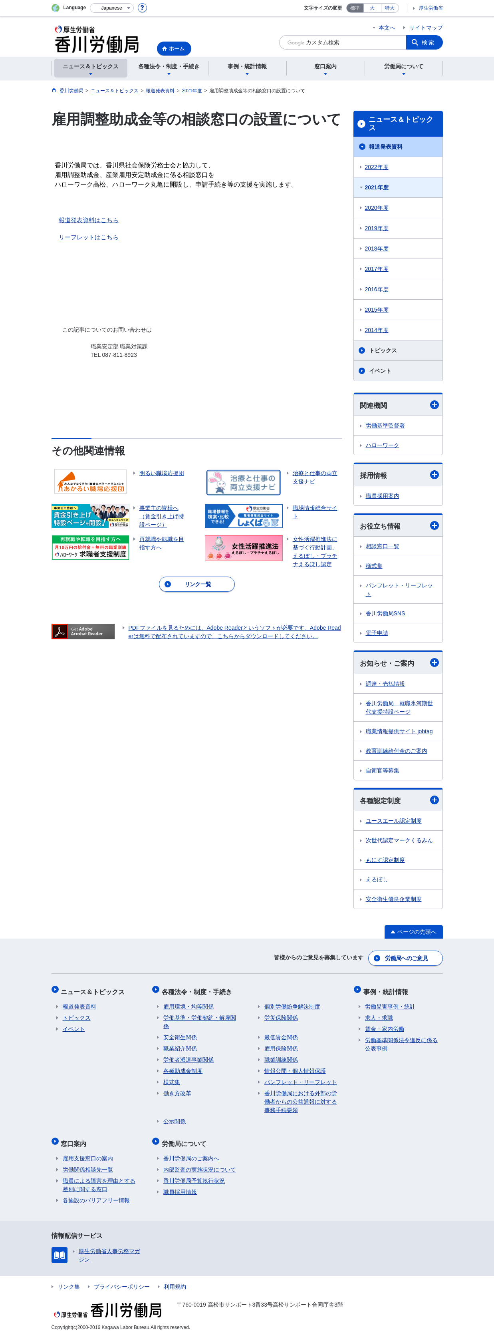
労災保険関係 (281, 1014)
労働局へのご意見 (406, 958)
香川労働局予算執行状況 (194, 1174)
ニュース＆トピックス (401, 123)
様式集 (374, 567)
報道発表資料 (386, 146)
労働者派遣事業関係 (188, 1056)
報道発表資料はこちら (89, 220)
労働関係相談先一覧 (88, 1163)
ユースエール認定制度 (394, 823)
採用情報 (399, 475)
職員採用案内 (382, 496)
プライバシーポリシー (122, 1280)
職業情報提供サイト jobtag (399, 733)
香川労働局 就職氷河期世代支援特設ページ (399, 709)
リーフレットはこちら (89, 237)
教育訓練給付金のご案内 (396, 752)
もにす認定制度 (385, 862)
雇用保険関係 (281, 1045)
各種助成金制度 (182, 1067)
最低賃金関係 (281, 1034)
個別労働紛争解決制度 (292, 1003)
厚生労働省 (431, 8)
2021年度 (377, 187)
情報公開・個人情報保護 (295, 1067)
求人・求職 (379, 1014)
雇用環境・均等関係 (188, 1003)
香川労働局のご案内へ (191, 1151)
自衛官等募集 (382, 772)
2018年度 (377, 248)
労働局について (185, 1138)
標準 (355, 8)
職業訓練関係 (281, 1056)
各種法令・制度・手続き (198, 990)
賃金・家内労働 (384, 1026)
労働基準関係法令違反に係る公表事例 (401, 1041)
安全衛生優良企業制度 (394, 901)
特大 (390, 8)
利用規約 (175, 1280)
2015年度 (377, 309)
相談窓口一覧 (382, 547)
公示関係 (174, 1118)
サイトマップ (426, 27)
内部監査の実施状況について (199, 1163)
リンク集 (69, 1280)
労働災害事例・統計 (390, 1003)
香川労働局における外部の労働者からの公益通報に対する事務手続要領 (300, 1098)
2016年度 (377, 289)
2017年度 (377, 269)
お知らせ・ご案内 (399, 663)
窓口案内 (75, 1138)
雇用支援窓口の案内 (88, 1151)
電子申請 (377, 634)
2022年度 (377, 167)
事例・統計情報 (387, 990)
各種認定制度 (399, 801)
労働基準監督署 (385, 426)
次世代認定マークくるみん (399, 842)
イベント (380, 371)
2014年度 (377, 330)
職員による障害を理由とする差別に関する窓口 (99, 1178)
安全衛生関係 (180, 1034)
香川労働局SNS (385, 614)
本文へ (387, 27)
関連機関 (399, 405)
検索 (428, 42)
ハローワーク (382, 445)
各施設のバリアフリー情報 (96, 1193)
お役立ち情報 (399, 526)
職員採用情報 (180, 1185)
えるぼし (377, 881)
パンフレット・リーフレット (399, 590)
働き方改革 (177, 1090)
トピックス (383, 350)
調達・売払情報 (385, 685)
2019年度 (377, 228)
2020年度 (377, 208)
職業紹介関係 (180, 1045)
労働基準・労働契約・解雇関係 (199, 1018)
